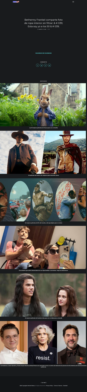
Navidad (65, 385)
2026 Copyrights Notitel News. (27, 385)
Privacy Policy (49, 385)
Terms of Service (58, 385)
